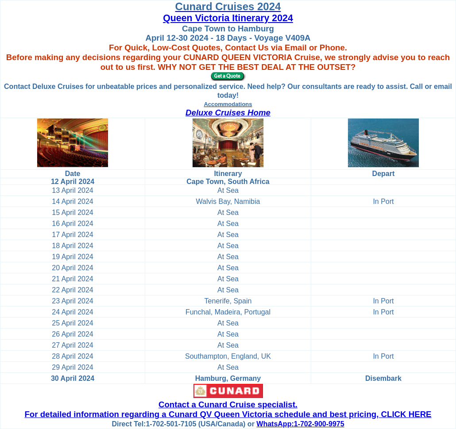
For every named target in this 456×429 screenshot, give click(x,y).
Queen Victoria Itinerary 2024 (228, 18)
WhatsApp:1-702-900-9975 (300, 424)
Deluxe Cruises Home (228, 112)
